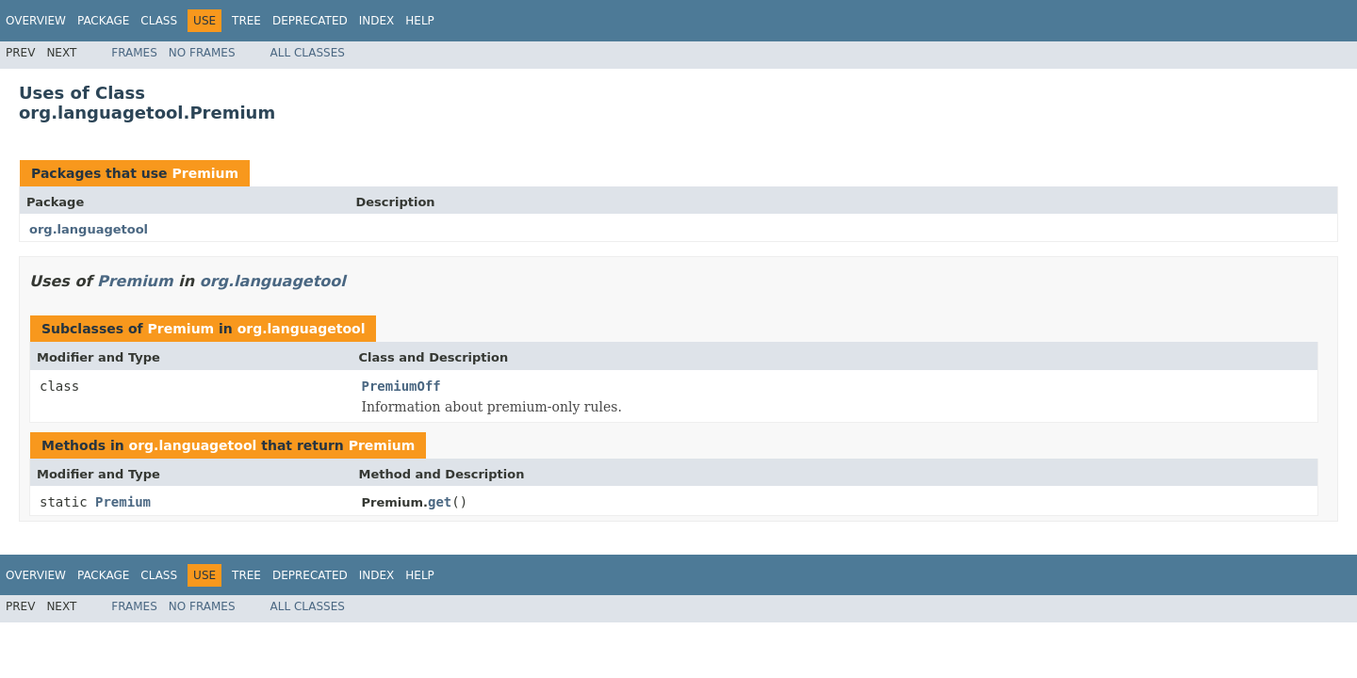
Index (377, 20)
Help (419, 20)
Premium (205, 173)
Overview (36, 20)
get (439, 501)
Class (158, 20)
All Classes (307, 52)
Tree (246, 20)
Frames (134, 52)
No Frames (202, 52)
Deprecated (310, 20)
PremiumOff (401, 386)
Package (103, 20)
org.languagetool (88, 229)
